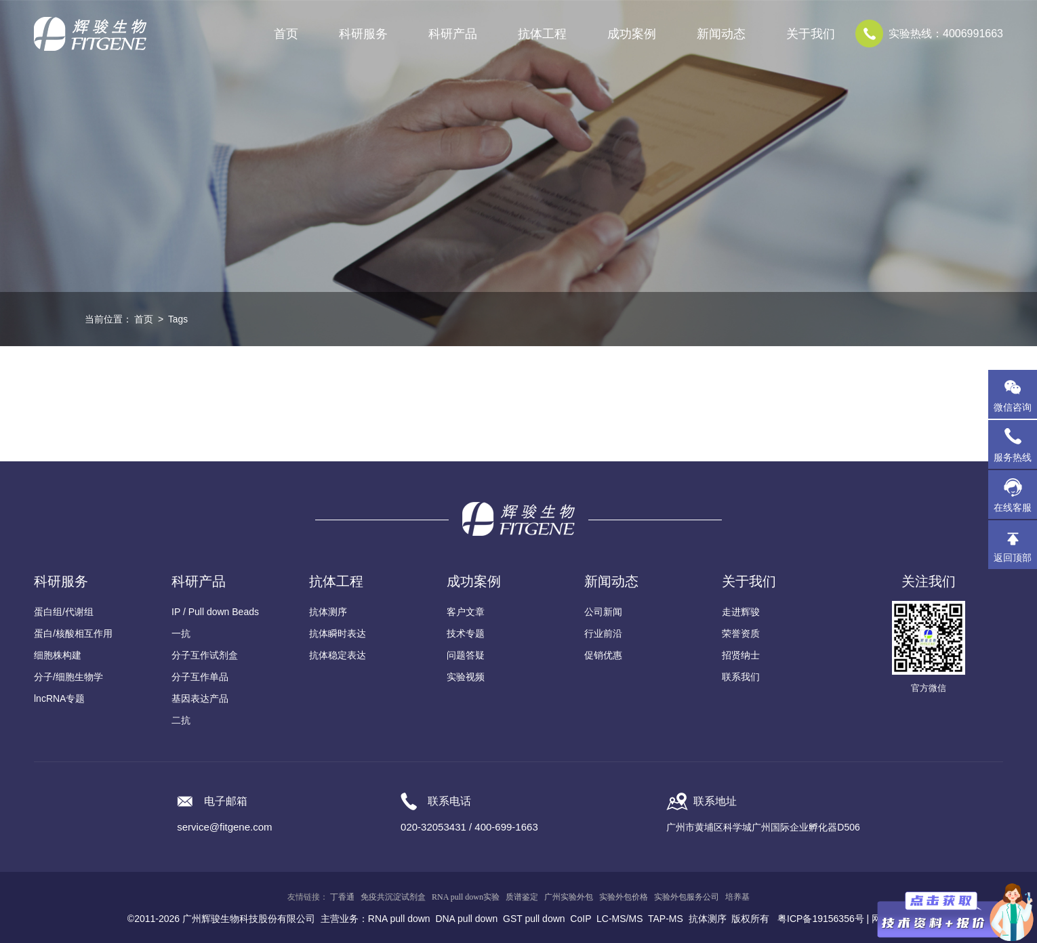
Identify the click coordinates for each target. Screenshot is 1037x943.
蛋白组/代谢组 (64, 611)
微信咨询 (1013, 407)
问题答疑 (466, 655)
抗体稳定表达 (337, 655)
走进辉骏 (741, 611)
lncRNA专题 (59, 698)
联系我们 (741, 676)
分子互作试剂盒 (204, 655)
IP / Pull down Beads (215, 611)
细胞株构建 (57, 655)
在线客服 (1013, 507)
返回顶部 (1013, 557)
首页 (286, 34)
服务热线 (1015, 444)
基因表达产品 (199, 698)
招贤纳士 (741, 655)
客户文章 (466, 611)
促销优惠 (603, 655)
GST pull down (534, 918)
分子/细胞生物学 (68, 676)
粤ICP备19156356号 (820, 918)
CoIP (580, 918)
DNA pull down (466, 918)
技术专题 (466, 633)
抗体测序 (328, 611)
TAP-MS (665, 918)
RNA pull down (399, 918)
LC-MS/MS (619, 918)
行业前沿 (603, 633)
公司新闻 (603, 611)
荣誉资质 (741, 633)
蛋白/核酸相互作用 (73, 633)
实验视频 (466, 676)
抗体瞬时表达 (337, 633)
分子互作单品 (199, 676)
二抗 (180, 720)
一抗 (180, 633)
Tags (178, 319)
